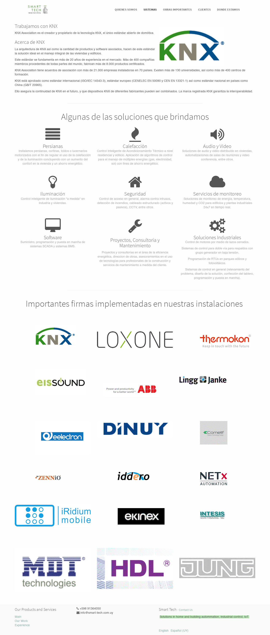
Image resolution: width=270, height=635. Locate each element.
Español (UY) (179, 630)
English (164, 630)
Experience (22, 625)
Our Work (21, 621)
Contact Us (186, 610)
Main (18, 616)
